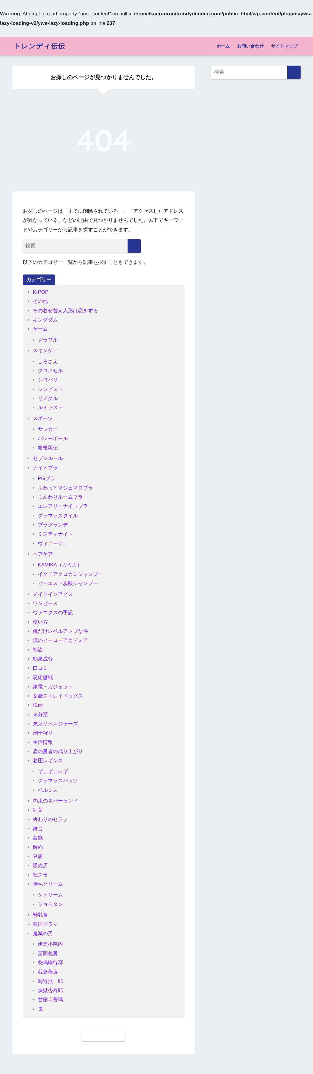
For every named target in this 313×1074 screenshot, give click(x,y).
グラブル (48, 340)
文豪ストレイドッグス (58, 696)
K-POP (40, 292)
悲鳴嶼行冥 (50, 963)
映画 (38, 705)
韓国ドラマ (45, 924)
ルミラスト (50, 407)
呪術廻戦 (43, 677)
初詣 (38, 650)
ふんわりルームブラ (60, 497)
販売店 (40, 865)
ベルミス (48, 790)
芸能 (38, 838)
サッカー (48, 429)
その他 (40, 301)
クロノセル (50, 370)
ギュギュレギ (53, 771)
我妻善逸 (48, 972)
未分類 (40, 714)
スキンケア (45, 350)
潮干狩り (43, 733)
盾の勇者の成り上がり (58, 751)
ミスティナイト (55, 534)
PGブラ (46, 478)
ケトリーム (50, 895)
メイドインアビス (53, 594)
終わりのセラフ (50, 819)
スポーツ (43, 418)
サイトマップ (284, 45)
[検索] (134, 246)
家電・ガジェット (53, 687)
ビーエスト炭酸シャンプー (68, 583)
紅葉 (38, 810)
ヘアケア (43, 554)
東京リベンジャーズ (55, 724)
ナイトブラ (45, 468)
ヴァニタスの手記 (53, 612)
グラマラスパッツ (58, 781)
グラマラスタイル (58, 516)
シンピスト (50, 389)
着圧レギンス (48, 760)
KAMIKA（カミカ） (60, 565)
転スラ (40, 875)
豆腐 (38, 856)
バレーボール (53, 438)
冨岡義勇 (48, 953)
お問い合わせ (250, 45)
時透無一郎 (50, 981)
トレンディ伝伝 (39, 46)
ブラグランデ (53, 525)
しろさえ (48, 361)
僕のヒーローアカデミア (60, 640)
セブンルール (48, 458)
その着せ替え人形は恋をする (65, 310)
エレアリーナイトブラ (63, 506)
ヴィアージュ (53, 543)
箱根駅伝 (48, 448)
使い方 (40, 622)
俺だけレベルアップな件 (60, 631)
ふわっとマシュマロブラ (65, 488)
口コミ (40, 668)
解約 (38, 847)
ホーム (223, 45)
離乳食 (40, 915)
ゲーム (40, 329)
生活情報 (43, 742)
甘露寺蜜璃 (50, 999)
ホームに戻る (104, 1034)
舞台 (38, 828)
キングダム (45, 320)
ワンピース (45, 603)
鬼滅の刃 (43, 933)
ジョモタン (50, 904)
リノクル (48, 398)
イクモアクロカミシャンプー (70, 574)
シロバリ (48, 380)
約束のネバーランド (55, 801)
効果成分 (43, 659)
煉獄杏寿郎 (50, 990)
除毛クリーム (48, 884)
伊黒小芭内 (50, 944)
